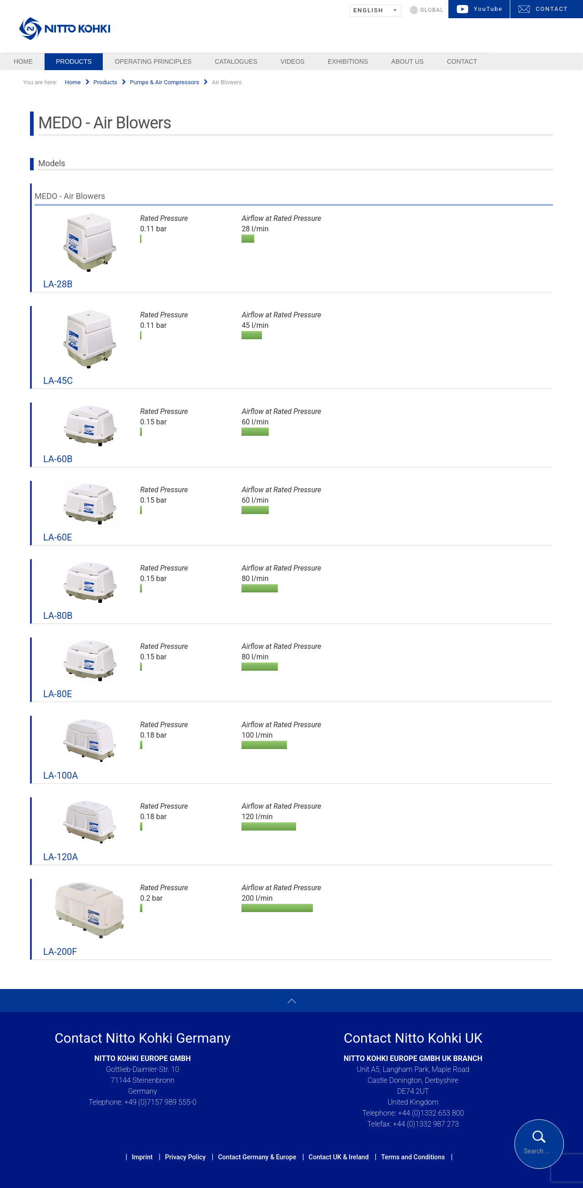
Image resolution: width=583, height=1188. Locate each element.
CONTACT (552, 8)
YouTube (488, 8)
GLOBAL (432, 10)
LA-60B (57, 459)
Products (74, 61)
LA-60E (57, 537)
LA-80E (57, 693)
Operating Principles (153, 61)
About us (407, 61)
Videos (293, 61)
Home (23, 61)
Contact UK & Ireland (339, 1157)
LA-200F (60, 951)
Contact (462, 61)
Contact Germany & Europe (257, 1157)
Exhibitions (348, 61)
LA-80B (57, 615)
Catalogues (236, 61)
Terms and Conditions (413, 1157)
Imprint (142, 1157)
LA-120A (60, 856)
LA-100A (60, 775)
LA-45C (58, 380)
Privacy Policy (185, 1157)
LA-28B (57, 284)
